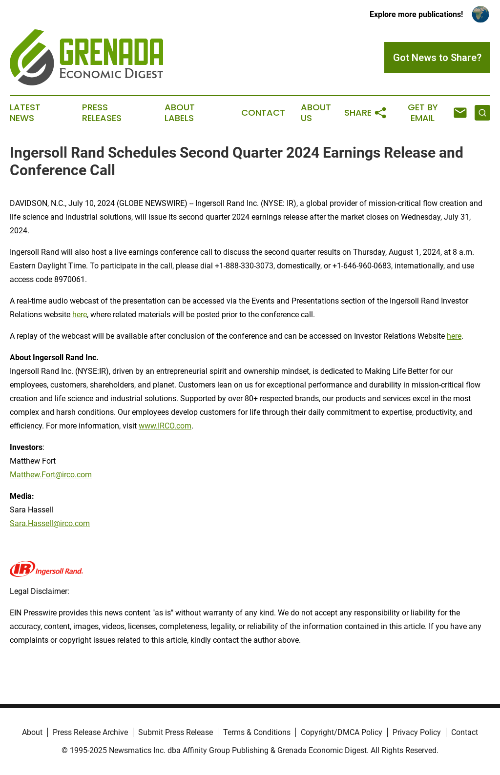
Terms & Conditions (257, 732)
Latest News (25, 112)
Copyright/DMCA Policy (341, 732)
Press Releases (102, 112)
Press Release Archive (90, 732)
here (79, 314)
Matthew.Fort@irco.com (51, 474)
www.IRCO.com (165, 425)
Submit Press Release (175, 732)
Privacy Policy (417, 732)
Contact (263, 112)
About (32, 732)
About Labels (180, 112)
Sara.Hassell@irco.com (50, 523)
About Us (316, 112)
